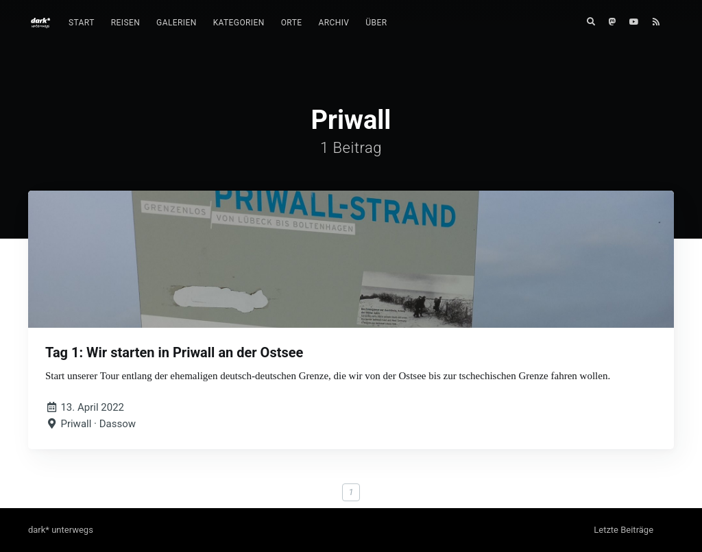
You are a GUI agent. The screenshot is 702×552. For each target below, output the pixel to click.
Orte (291, 22)
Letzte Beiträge (623, 530)
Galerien (176, 22)
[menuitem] (81, 23)
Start (82, 22)
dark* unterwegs (60, 530)
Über (376, 22)
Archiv (333, 22)
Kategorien (239, 22)
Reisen (125, 22)
